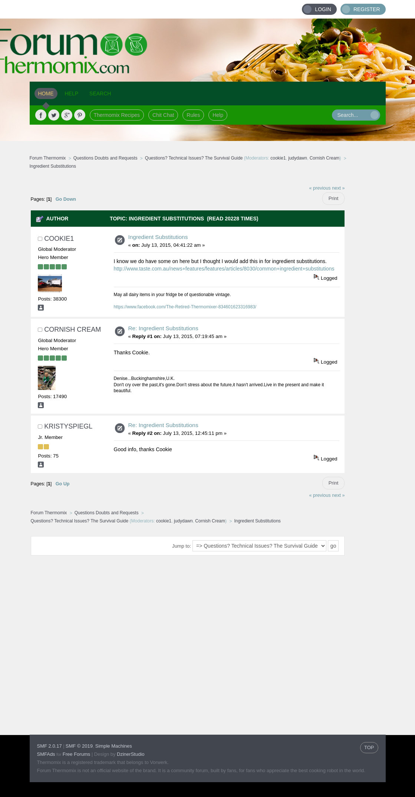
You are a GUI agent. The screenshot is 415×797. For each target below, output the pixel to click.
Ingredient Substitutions (158, 237)
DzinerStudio (130, 754)
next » (338, 188)
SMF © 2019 (79, 746)
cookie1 (278, 158)
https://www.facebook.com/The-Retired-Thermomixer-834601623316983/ (185, 306)
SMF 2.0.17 (49, 746)
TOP (369, 747)
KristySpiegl (68, 426)
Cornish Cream (325, 158)
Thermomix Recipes (117, 115)
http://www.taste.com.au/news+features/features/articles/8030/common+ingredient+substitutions (224, 269)
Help (218, 115)
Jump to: (181, 546)
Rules (193, 115)
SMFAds (46, 754)
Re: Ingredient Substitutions (163, 328)
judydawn (297, 158)
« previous (320, 188)
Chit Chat (163, 115)
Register (366, 9)
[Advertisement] (380, 292)
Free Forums (76, 754)
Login (323, 9)
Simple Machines (113, 746)
